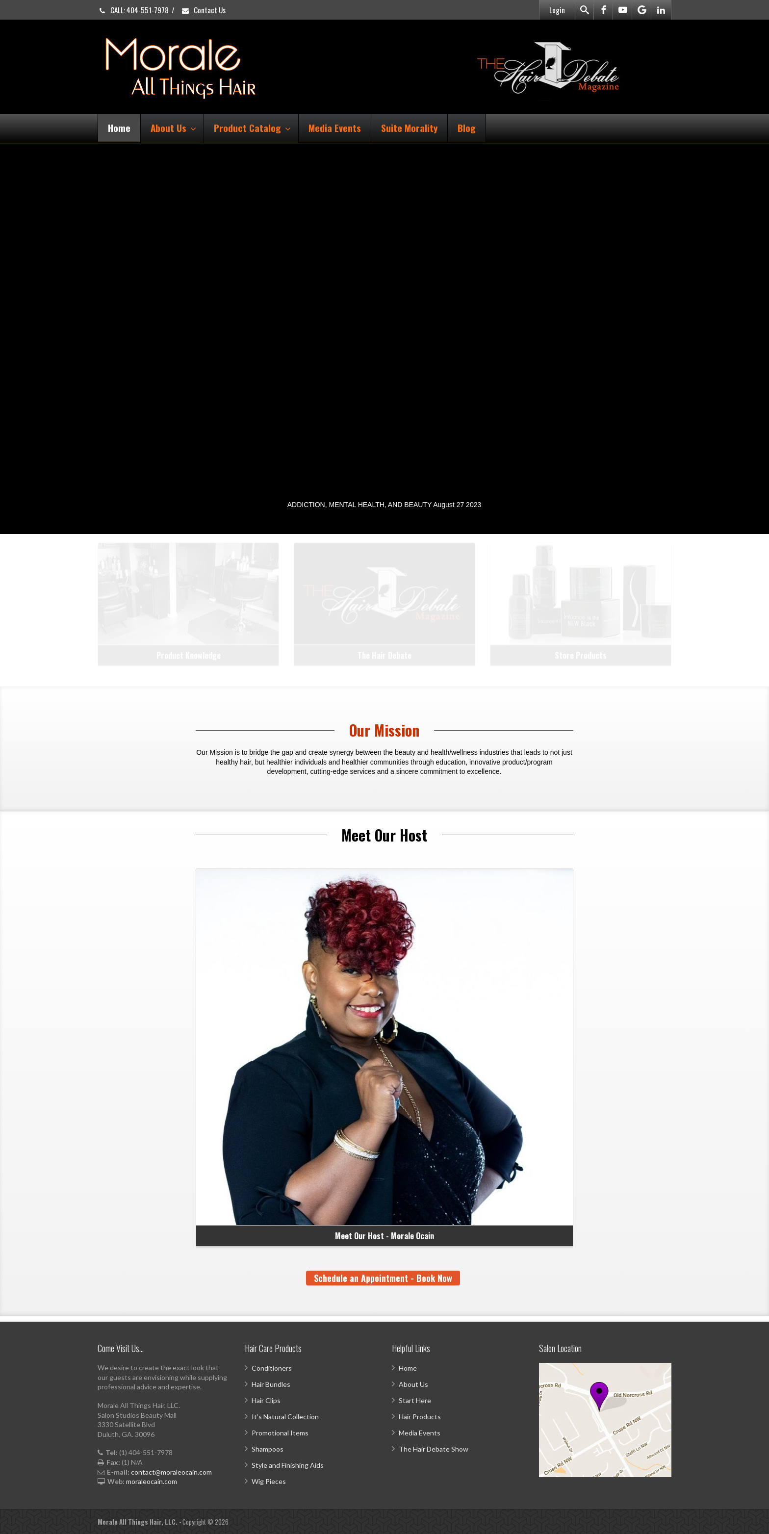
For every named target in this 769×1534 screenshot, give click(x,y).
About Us (173, 127)
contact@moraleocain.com (171, 1472)
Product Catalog (252, 127)
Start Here (415, 1400)
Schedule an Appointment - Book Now (383, 1278)
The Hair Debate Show (433, 1449)
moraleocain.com (151, 1481)
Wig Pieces (269, 1481)
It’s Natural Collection (285, 1416)
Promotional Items (280, 1433)
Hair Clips (266, 1400)
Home (119, 127)
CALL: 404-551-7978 (133, 9)
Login (557, 9)
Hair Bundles (271, 1384)
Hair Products (420, 1416)
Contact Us (203, 9)
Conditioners (272, 1368)
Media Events (334, 127)
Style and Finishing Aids (288, 1465)
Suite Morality (409, 127)
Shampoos (267, 1449)
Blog (467, 127)
